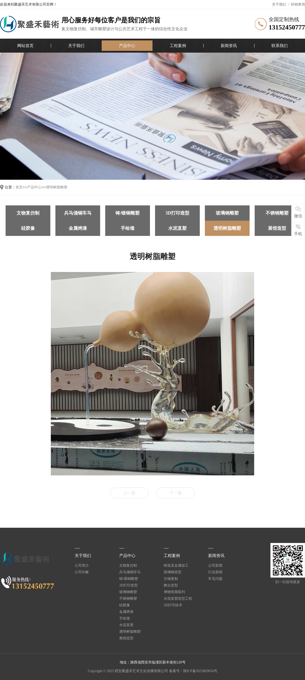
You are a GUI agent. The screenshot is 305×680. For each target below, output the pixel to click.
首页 (19, 187)
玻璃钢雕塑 (227, 213)
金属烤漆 (78, 228)
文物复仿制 (28, 213)
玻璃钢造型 (172, 572)
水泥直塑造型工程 (178, 598)
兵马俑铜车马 (78, 213)
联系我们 (279, 45)
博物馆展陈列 (174, 592)
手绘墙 (127, 228)
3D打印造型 (177, 213)
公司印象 (82, 572)
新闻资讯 (229, 45)
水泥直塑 (177, 228)
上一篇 (129, 493)
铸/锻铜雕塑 (127, 213)
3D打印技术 (173, 605)
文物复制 (171, 579)
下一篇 (176, 493)
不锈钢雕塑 (277, 213)
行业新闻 (215, 572)
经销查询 (298, 4)
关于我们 (279, 4)
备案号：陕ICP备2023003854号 (193, 671)
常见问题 (215, 579)
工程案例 (178, 45)
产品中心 (127, 45)
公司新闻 (215, 565)
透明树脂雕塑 (56, 187)
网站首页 (25, 45)
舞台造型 (171, 585)
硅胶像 (28, 228)
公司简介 (82, 565)
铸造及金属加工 (176, 565)
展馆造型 (277, 228)
